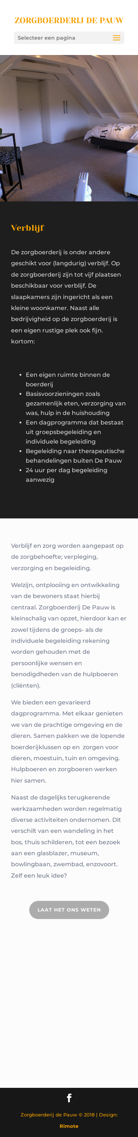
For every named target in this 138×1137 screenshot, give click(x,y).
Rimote (69, 1126)
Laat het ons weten (69, 910)
